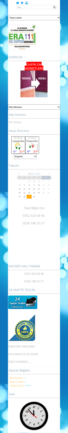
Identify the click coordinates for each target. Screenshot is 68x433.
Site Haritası (15, 122)
